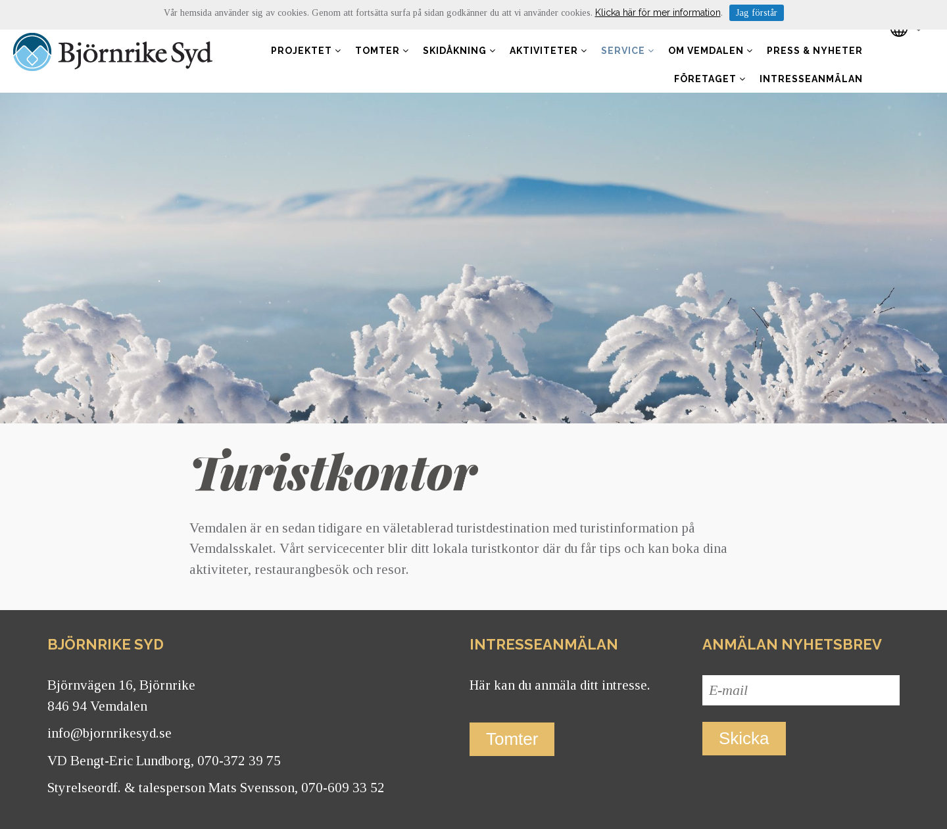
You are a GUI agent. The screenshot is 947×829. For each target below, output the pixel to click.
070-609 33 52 (343, 787)
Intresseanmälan (811, 79)
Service (627, 50)
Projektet (306, 50)
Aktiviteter (548, 50)
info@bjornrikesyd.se (109, 733)
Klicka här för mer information (658, 12)
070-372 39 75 (239, 761)
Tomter (382, 50)
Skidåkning (459, 50)
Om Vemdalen (710, 50)
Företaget (710, 79)
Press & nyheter (815, 50)
